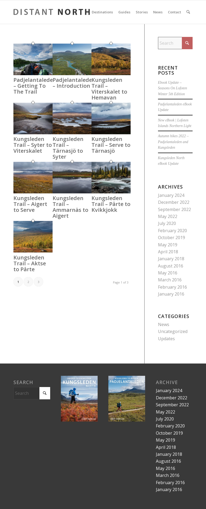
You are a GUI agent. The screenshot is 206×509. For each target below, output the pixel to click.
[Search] (188, 12)
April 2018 (168, 252)
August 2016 (170, 266)
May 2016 (167, 273)
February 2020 (172, 231)
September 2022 (174, 209)
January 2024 (171, 195)
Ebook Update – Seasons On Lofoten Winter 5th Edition (172, 88)
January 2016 (171, 294)
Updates (166, 339)
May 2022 (167, 216)
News (163, 324)
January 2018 (171, 259)
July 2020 (167, 223)
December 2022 (173, 202)
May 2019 (167, 245)
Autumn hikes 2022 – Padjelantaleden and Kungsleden (173, 142)
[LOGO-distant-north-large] (51, 12)
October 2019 (171, 237)
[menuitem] (102, 12)
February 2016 (172, 287)
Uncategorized (172, 331)
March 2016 (170, 280)
